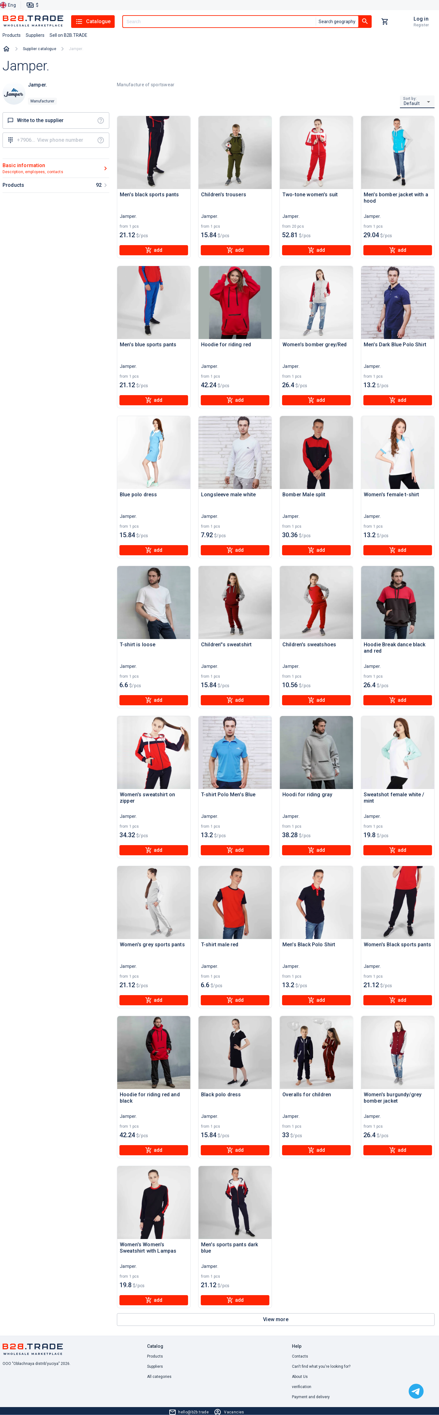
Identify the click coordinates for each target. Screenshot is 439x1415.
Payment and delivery (311, 1397)
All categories (159, 1376)
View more (275, 1319)
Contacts (300, 1356)
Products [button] (12, 35)
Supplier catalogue (39, 49)
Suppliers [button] (35, 35)
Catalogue (93, 21)
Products (155, 1356)
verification (301, 1387)
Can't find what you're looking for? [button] (321, 1366)
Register (421, 25)
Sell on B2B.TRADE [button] (68, 35)
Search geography (337, 21)
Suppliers (155, 1366)
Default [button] (412, 103)
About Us (300, 1376)
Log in (421, 19)
